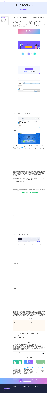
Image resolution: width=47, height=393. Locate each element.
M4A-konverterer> (24, 322)
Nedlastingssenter (6, 388)
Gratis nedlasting (25, 192)
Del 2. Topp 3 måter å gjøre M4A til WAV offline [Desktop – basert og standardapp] (4, 21)
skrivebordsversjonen (26, 71)
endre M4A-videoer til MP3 (25, 261)
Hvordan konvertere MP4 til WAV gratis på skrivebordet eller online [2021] (17, 367)
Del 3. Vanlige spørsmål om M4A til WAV (4, 23)
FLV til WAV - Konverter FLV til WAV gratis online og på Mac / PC (40, 367)
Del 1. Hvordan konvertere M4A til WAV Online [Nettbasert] (4, 19)
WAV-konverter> (41, 322)
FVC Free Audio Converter (24, 147)
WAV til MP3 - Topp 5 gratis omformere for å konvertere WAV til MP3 (28, 367)
